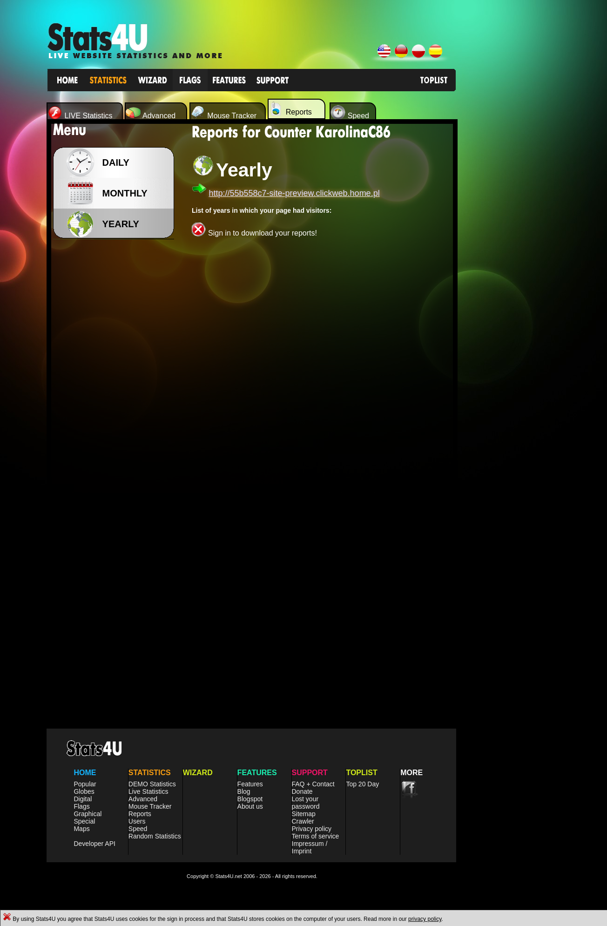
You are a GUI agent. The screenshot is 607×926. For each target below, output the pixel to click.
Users (137, 821)
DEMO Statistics (152, 784)
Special (84, 821)
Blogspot (250, 799)
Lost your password (306, 802)
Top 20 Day (362, 784)
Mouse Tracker (150, 806)
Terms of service (315, 836)
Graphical (87, 814)
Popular (85, 784)
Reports (139, 814)
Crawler (303, 821)
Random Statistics (154, 836)
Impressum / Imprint (310, 847)
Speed (137, 828)
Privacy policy (312, 828)
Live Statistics (148, 791)
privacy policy (424, 919)
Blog (243, 791)
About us (250, 806)
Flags (81, 806)
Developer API (94, 843)
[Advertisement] (116, 391)
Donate (302, 791)
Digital (83, 799)
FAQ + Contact (313, 784)
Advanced (142, 799)
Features (250, 784)
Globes (84, 791)
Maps (81, 828)
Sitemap (304, 814)
